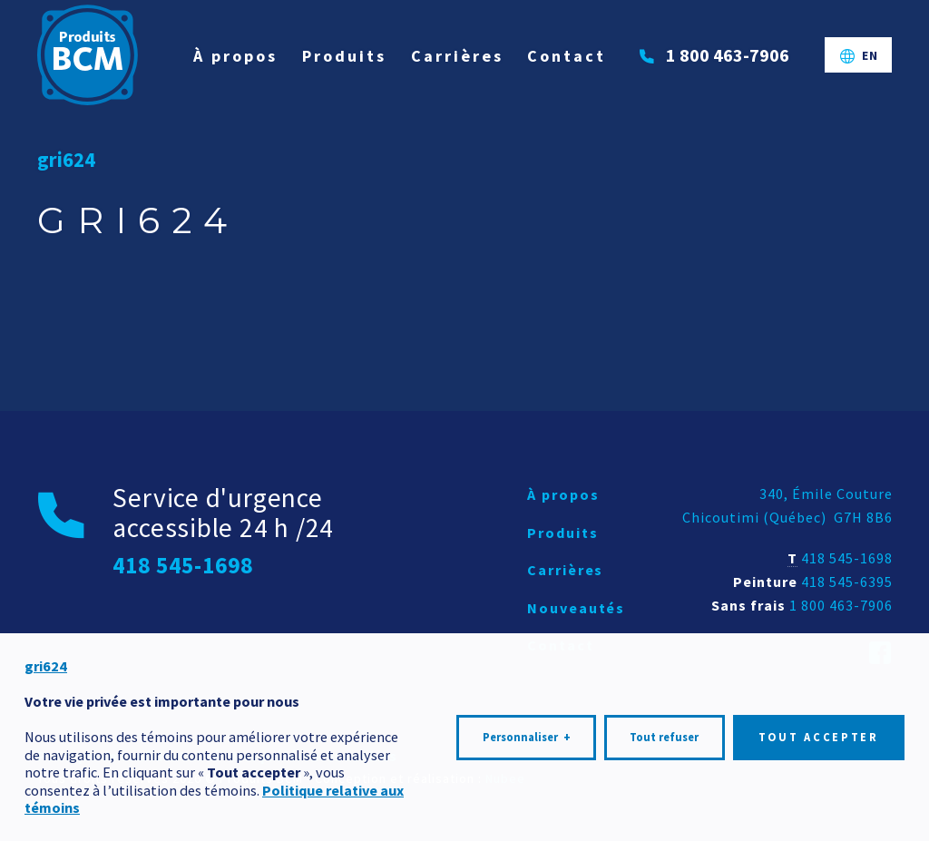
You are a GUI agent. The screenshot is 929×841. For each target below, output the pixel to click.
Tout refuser (664, 731)
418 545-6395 (847, 581)
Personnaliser (527, 732)
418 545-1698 (847, 558)
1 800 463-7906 (841, 605)
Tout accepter (818, 731)
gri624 (66, 159)
